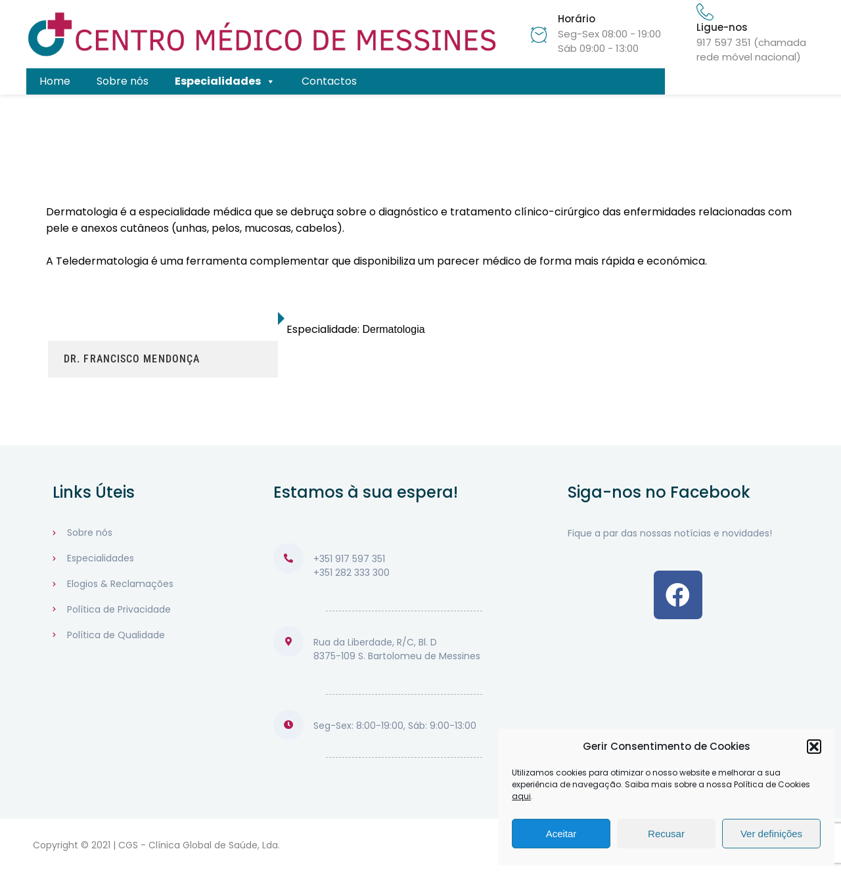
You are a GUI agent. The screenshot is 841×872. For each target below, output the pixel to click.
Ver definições (771, 833)
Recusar (666, 833)
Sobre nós (122, 81)
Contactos (329, 81)
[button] (814, 746)
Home (54, 81)
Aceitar (561, 833)
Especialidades (225, 81)
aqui (521, 796)
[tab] (163, 318)
